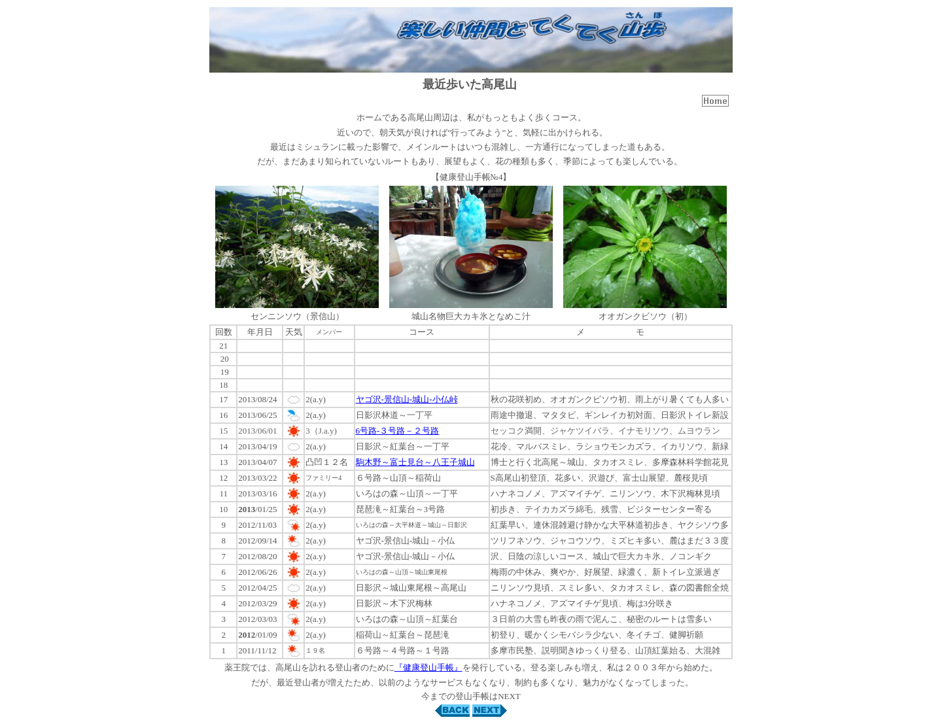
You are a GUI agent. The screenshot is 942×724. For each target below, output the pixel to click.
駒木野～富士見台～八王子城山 (415, 462)
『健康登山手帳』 (428, 667)
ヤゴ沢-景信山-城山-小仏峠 (407, 399)
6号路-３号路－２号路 (398, 431)
